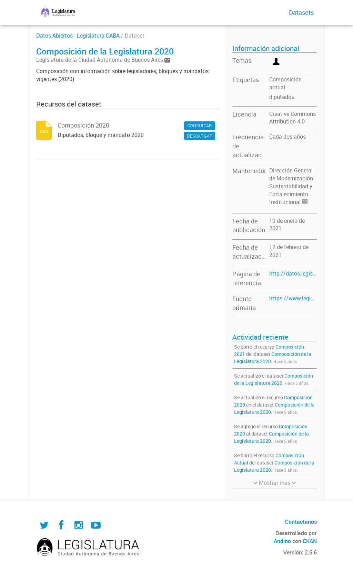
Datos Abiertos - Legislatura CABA (78, 35)
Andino (282, 541)
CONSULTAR (199, 125)
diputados (281, 97)
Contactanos (301, 522)
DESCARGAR (200, 136)
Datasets (301, 12)
